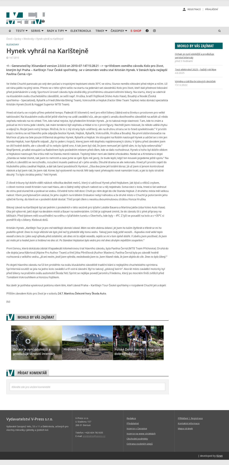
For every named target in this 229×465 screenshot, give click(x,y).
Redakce (131, 423)
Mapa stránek (185, 433)
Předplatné (133, 428)
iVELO (33, 21)
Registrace (194, 9)
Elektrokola (80, 36)
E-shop (136, 36)
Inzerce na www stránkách (141, 438)
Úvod (9, 43)
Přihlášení (211, 9)
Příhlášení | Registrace (190, 423)
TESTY (20, 36)
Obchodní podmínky (137, 443)
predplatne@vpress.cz (94, 441)
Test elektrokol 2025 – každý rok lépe (195, 74)
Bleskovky (29, 43)
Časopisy (117, 36)
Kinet (219, 461)
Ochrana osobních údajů (140, 448)
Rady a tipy (55, 36)
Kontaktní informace (189, 428)
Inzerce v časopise (137, 433)
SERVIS (35, 36)
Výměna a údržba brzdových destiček (195, 86)
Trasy (99, 36)
